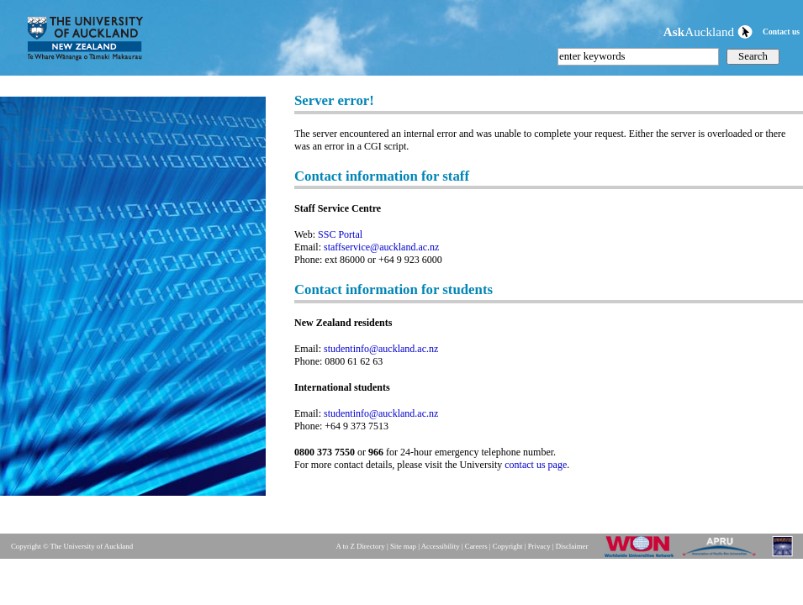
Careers (476, 546)
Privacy (539, 546)
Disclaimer (572, 546)
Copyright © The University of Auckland (72, 546)
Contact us (781, 31)
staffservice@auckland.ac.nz (381, 247)
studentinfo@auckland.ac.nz (381, 349)
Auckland (708, 31)
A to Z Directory (359, 546)
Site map (403, 546)
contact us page (536, 465)
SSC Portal (340, 234)
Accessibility (440, 546)
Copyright (508, 546)
